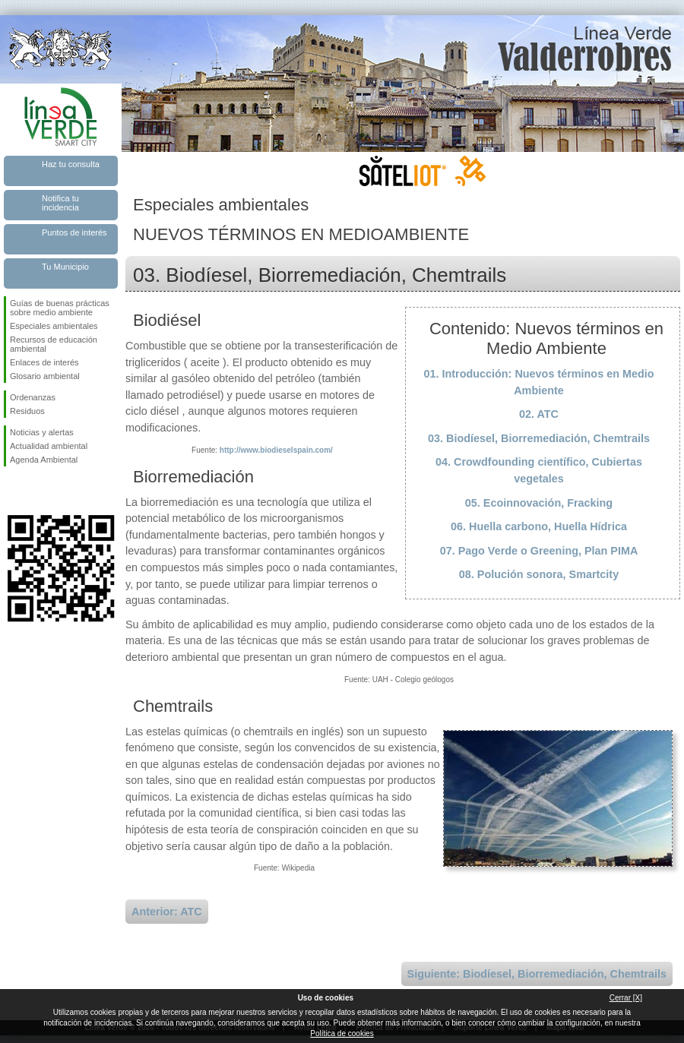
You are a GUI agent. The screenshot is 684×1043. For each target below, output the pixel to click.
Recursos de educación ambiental (53, 344)
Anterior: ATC (166, 912)
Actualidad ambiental (48, 445)
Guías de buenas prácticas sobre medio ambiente (59, 308)
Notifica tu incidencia (60, 203)
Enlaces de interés (44, 362)
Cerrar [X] (626, 998)
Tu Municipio (65, 266)
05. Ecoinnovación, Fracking (539, 503)
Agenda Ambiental (44, 459)
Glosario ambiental (45, 376)
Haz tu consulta (71, 164)
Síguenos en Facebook (13, 491)
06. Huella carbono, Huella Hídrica (539, 526)
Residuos (27, 411)
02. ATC (539, 414)
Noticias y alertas (42, 432)
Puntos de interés (74, 232)
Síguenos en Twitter (38, 491)
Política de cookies (341, 1033)
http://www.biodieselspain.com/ (276, 450)
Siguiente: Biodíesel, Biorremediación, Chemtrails (537, 974)
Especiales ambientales (54, 325)
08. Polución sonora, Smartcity (539, 574)
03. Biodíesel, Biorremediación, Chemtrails (539, 438)
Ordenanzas (32, 397)
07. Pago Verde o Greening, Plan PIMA (539, 551)
